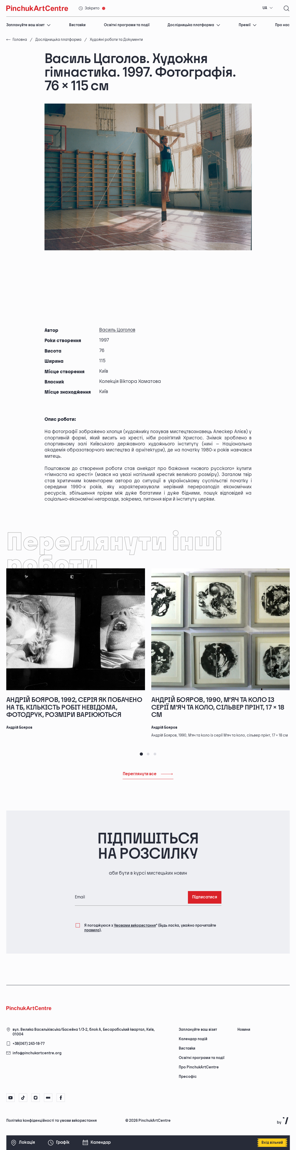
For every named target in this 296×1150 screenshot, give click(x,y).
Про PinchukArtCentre (199, 1067)
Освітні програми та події (126, 25)
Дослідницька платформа (193, 25)
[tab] (141, 754)
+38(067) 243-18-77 (29, 1043)
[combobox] (268, 8)
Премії (248, 25)
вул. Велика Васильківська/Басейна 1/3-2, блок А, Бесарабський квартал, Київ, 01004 (84, 1031)
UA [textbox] (265, 8)
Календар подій (193, 1039)
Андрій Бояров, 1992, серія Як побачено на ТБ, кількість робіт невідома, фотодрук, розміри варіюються (74, 707)
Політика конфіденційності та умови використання (51, 1120)
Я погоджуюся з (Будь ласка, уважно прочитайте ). (150, 927)
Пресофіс (188, 1076)
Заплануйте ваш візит (28, 25)
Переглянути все (148, 774)
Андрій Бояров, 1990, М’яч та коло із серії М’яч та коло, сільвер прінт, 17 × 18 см (217, 707)
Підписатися (204, 897)
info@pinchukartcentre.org (37, 1053)
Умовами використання (135, 925)
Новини (243, 1029)
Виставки (77, 25)
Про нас (282, 25)
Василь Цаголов (117, 330)
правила (91, 930)
